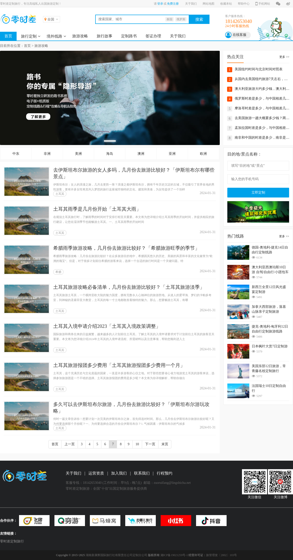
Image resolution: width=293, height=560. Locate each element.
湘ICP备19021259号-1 (174, 555)
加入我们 (119, 473)
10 (137, 444)
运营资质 (96, 473)
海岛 (109, 154)
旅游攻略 (80, 36)
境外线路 (54, 36)
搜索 (199, 19)
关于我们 (191, 3)
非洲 (47, 154)
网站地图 (208, 3)
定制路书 (129, 36)
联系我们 (142, 473)
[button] (110, 141)
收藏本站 (226, 3)
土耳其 (59, 194)
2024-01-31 (208, 193)
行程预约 (164, 473)
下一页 (150, 444)
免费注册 (173, 3)
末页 (164, 444)
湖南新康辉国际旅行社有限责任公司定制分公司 (116, 555)
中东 (15, 154)
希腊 (58, 272)
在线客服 (239, 35)
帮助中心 (244, 3)
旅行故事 (104, 36)
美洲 (78, 154)
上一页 (69, 444)
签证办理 (153, 36)
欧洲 (203, 154)
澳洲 (140, 154)
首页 (8, 36)
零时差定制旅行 (12, 541)
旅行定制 (29, 36)
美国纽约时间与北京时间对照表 (259, 69)
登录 (160, 3)
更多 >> (284, 57)
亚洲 (172, 154)
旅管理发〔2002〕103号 (221, 555)
